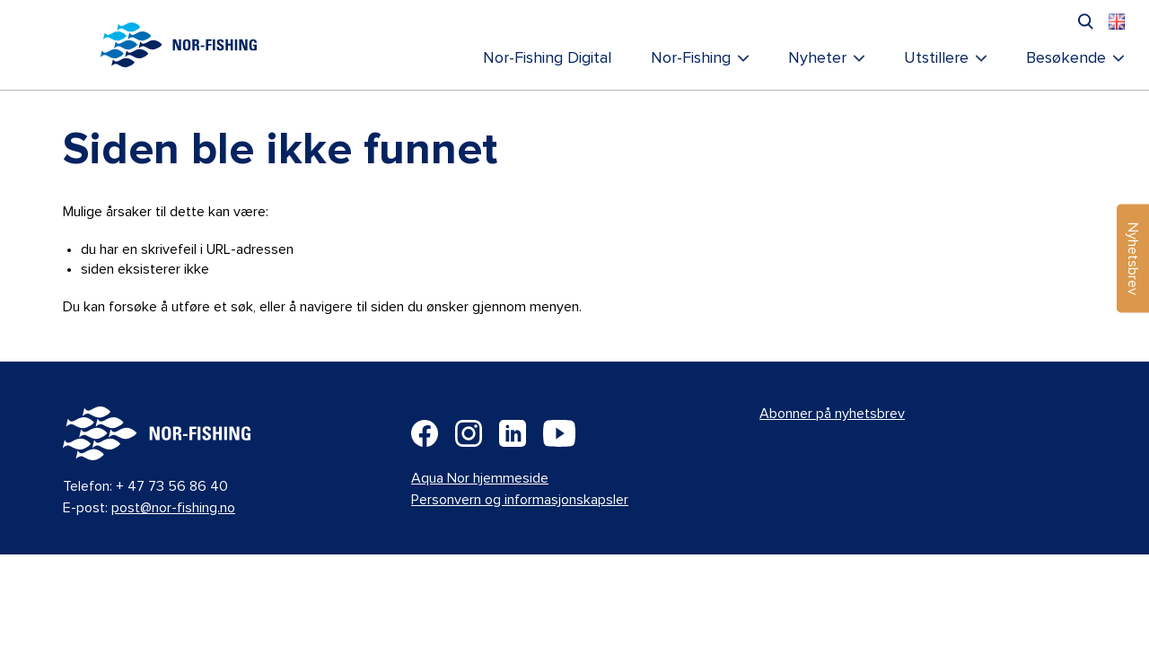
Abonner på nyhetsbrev (832, 413)
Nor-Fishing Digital (547, 58)
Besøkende (1066, 58)
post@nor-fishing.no (173, 508)
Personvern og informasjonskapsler (519, 500)
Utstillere (936, 58)
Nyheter (817, 58)
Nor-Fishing (691, 58)
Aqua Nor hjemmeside (479, 478)
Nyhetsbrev (1133, 259)
